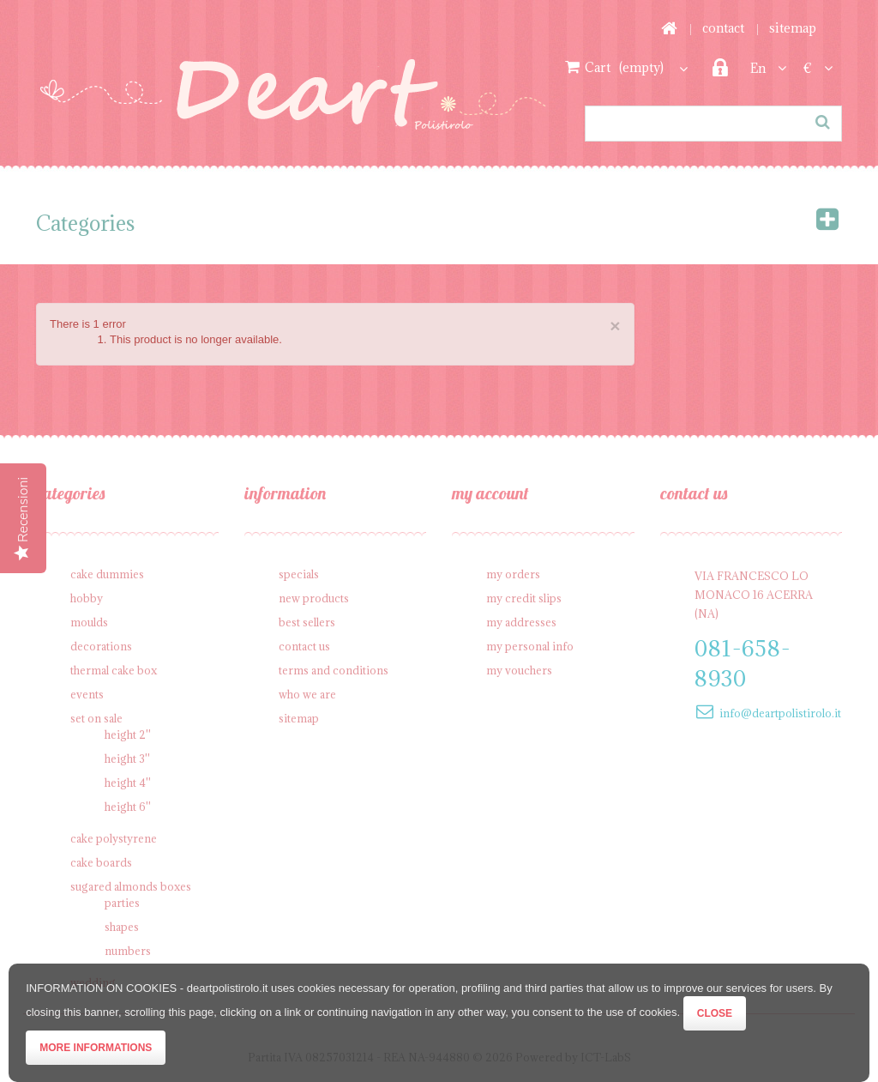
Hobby (86, 598)
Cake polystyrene (113, 838)
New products (314, 598)
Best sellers (307, 622)
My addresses (521, 622)
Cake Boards (101, 862)
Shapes (122, 927)
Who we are (307, 694)
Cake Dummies (107, 574)
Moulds (89, 622)
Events (87, 694)
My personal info (530, 646)
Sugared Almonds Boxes (130, 886)
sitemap (792, 28)
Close (714, 1013)
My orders (513, 574)
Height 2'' (128, 734)
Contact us (304, 646)
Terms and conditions (333, 670)
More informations (95, 1048)
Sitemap (299, 718)
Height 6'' (128, 806)
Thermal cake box (113, 670)
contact (723, 28)
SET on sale (96, 718)
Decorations (101, 646)
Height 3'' (127, 758)
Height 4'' (128, 782)
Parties (122, 903)
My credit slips (524, 598)
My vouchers (519, 670)
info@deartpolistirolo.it (780, 713)
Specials (299, 574)
